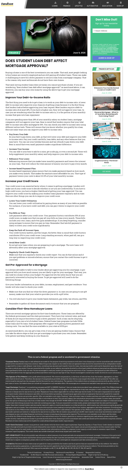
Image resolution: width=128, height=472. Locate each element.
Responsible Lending (93, 452)
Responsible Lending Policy (99, 48)
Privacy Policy (109, 49)
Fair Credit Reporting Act (98, 49)
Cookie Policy (100, 457)
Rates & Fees (111, 457)
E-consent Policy (112, 47)
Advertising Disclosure (64, 460)
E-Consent (80, 452)
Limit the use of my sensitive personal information (61, 457)
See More (106, 171)
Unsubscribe (24, 455)
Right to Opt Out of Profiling (98, 455)
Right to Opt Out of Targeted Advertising (26, 457)
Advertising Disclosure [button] (112, 48)
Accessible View (87, 457)
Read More (89, 469)
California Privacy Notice (107, 51)
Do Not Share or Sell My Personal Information (47, 455)
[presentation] (106, 38)
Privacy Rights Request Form (76, 455)
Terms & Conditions (34, 452)
